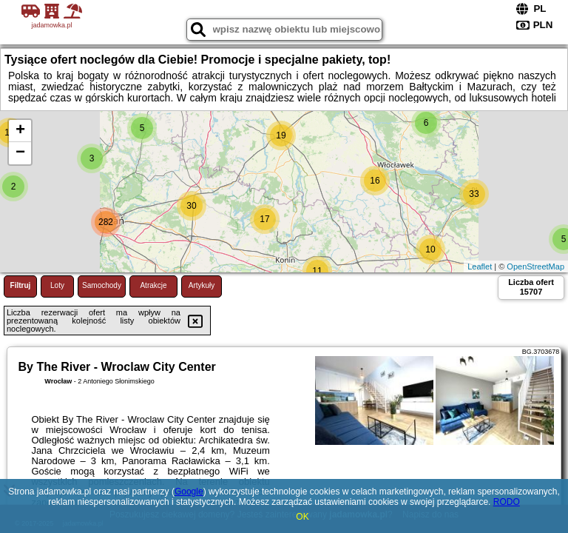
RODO (506, 502)
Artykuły (202, 285)
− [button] (20, 153)
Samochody (101, 285)
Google (189, 491)
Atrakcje (153, 285)
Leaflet (479, 266)
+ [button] (20, 131)
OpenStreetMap (535, 266)
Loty (57, 285)
